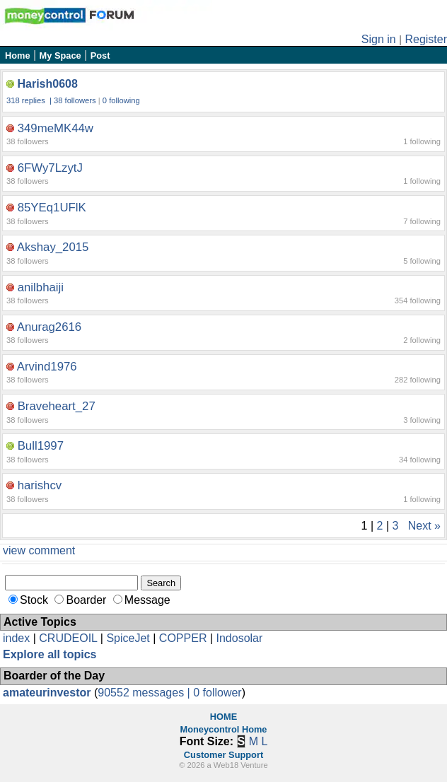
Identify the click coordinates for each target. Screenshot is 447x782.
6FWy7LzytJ (50, 168)
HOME (223, 716)
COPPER (183, 638)
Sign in (378, 39)
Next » (424, 526)
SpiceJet (127, 638)
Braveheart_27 (56, 406)
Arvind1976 (47, 366)
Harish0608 (47, 84)
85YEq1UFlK (52, 207)
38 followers (75, 100)
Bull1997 (41, 446)
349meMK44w (55, 128)
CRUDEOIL (68, 638)
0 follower (217, 693)
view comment (39, 550)
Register (426, 39)
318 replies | (30, 100)
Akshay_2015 (53, 247)
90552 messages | (145, 693)
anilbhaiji (41, 287)
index (16, 638)
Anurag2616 (49, 327)
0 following (121, 100)
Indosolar (239, 638)
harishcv (40, 485)
